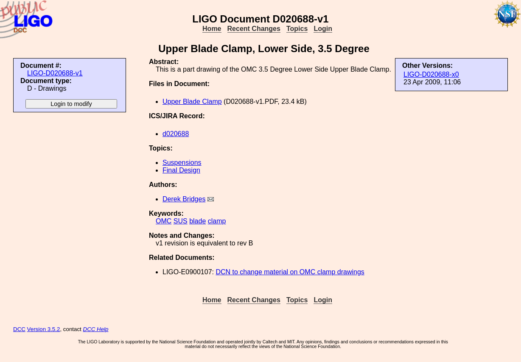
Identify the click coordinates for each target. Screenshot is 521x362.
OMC (163, 221)
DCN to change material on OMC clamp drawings (290, 272)
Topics (297, 28)
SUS (181, 221)
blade (197, 221)
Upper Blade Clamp (192, 101)
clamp (217, 221)
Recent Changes (253, 28)
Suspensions (182, 162)
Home (211, 28)
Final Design (181, 170)
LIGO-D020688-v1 (55, 73)
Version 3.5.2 (43, 329)
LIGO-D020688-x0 (431, 74)
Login (323, 28)
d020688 (175, 133)
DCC (19, 329)
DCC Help (96, 329)
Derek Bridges (183, 199)
